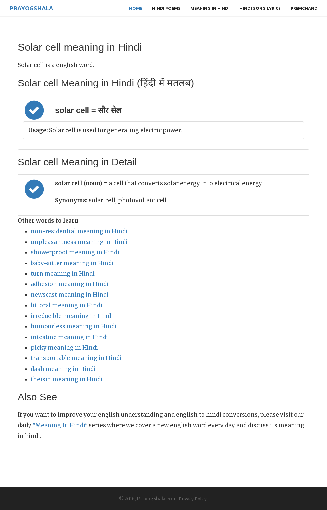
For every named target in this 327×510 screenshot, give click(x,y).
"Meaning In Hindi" (60, 425)
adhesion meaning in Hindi (69, 284)
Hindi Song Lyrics (260, 8)
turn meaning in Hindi (63, 273)
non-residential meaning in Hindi (79, 231)
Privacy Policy (193, 498)
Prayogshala (31, 8)
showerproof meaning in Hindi (75, 252)
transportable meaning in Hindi (76, 358)
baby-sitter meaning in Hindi (72, 263)
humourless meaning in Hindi (74, 326)
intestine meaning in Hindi (69, 337)
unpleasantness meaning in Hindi (79, 242)
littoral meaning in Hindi (66, 305)
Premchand (304, 8)
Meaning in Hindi (210, 8)
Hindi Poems (166, 8)
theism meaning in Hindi (67, 379)
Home (135, 8)
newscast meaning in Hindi (69, 294)
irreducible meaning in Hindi (72, 315)
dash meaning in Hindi (63, 369)
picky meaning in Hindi (64, 347)
